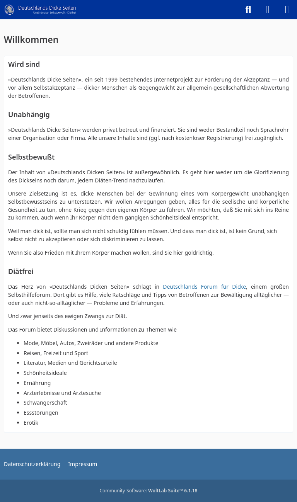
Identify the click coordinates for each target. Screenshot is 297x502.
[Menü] (287, 9)
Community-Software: (149, 490)
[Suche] (248, 9)
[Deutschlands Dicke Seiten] (40, 9)
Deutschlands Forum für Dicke (204, 286)
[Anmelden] (267, 9)
